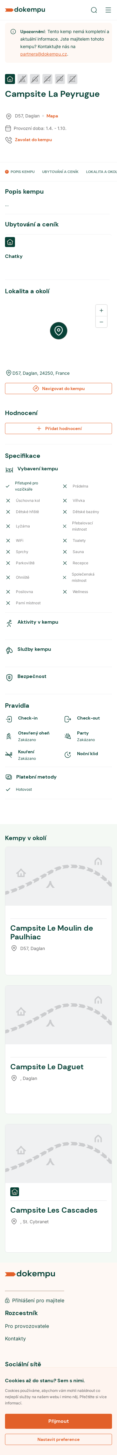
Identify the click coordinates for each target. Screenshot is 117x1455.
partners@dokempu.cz (43, 54)
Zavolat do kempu (33, 139)
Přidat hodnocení (58, 428)
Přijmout (58, 1421)
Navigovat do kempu (58, 388)
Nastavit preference (58, 1439)
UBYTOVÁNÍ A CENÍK (60, 171)
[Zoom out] (101, 321)
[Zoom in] (101, 310)
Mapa (50, 116)
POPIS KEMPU (23, 171)
